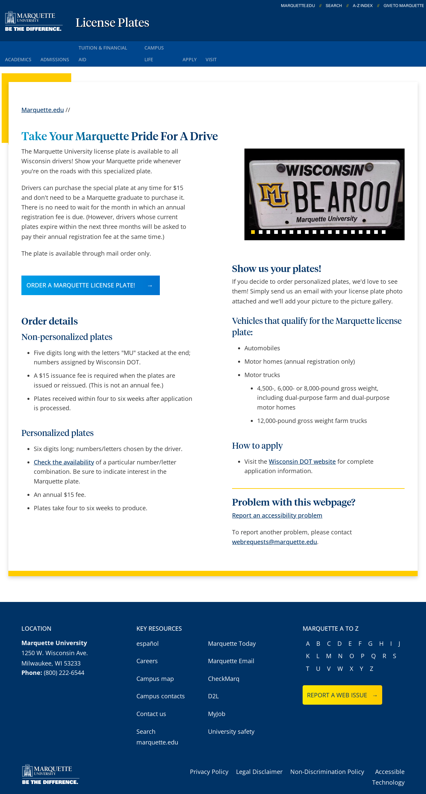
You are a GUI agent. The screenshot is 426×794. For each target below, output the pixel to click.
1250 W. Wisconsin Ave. (54, 638)
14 (353, 217)
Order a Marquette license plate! (80, 270)
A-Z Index (363, 5)
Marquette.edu (42, 95)
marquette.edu (298, 5)
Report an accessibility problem (277, 501)
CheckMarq (223, 664)
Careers (147, 646)
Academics (20, 46)
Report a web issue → (342, 680)
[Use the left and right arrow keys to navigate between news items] (318, 180)
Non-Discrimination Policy (327, 757)
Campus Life (174, 46)
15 (360, 217)
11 (330, 217)
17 (376, 217)
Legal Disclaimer (259, 757)
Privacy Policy (209, 757)
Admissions (60, 46)
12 (337, 217)
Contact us (151, 699)
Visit (234, 46)
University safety (231, 716)
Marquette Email (231, 646)
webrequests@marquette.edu (274, 527)
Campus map (155, 664)
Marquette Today (232, 629)
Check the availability (64, 447)
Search (334, 5)
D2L (213, 681)
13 (345, 217)
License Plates (112, 23)
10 (322, 217)
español (147, 629)
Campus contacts (160, 681)
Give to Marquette (404, 5)
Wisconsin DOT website (302, 447)
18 (384, 217)
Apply (208, 46)
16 (368, 217)
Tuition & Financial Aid (117, 46)
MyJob (216, 699)
